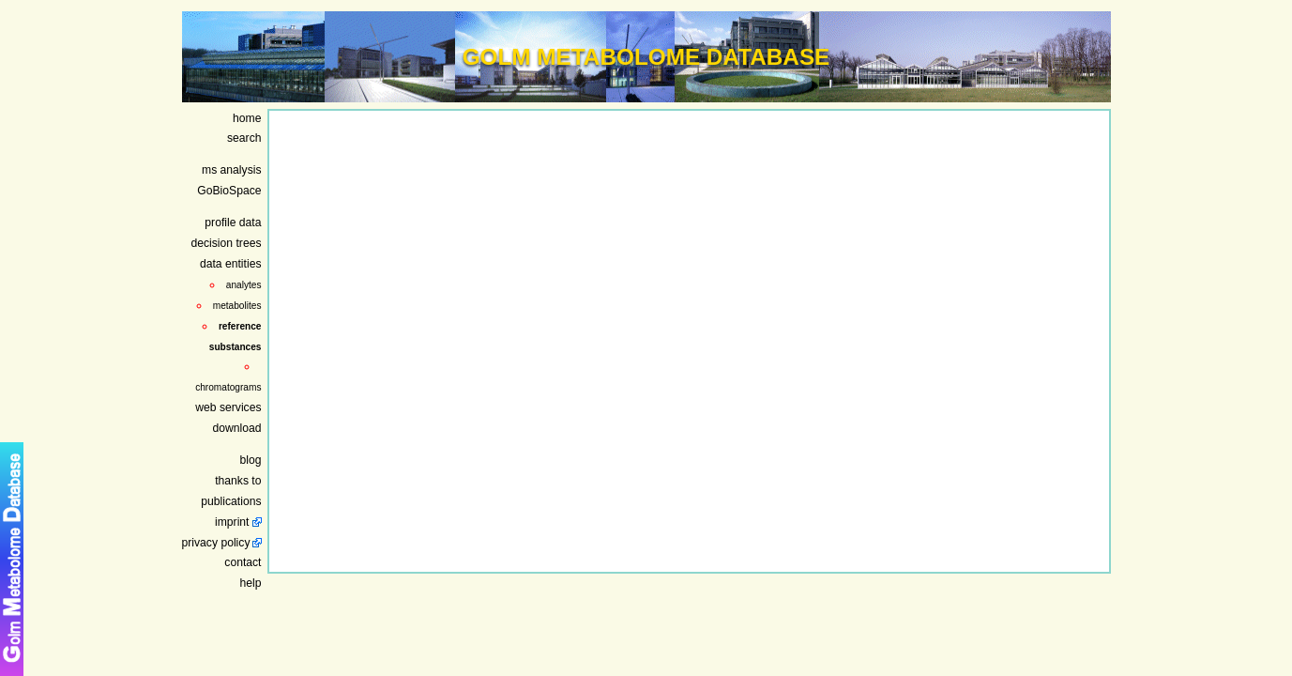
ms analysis (232, 170)
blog (251, 460)
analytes (244, 285)
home (247, 118)
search (244, 138)
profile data (233, 222)
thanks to (238, 480)
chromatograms (228, 387)
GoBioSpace (229, 190)
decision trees (225, 243)
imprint (232, 522)
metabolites (237, 305)
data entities (231, 263)
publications (231, 501)
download (236, 428)
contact (242, 562)
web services (228, 407)
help (251, 583)
